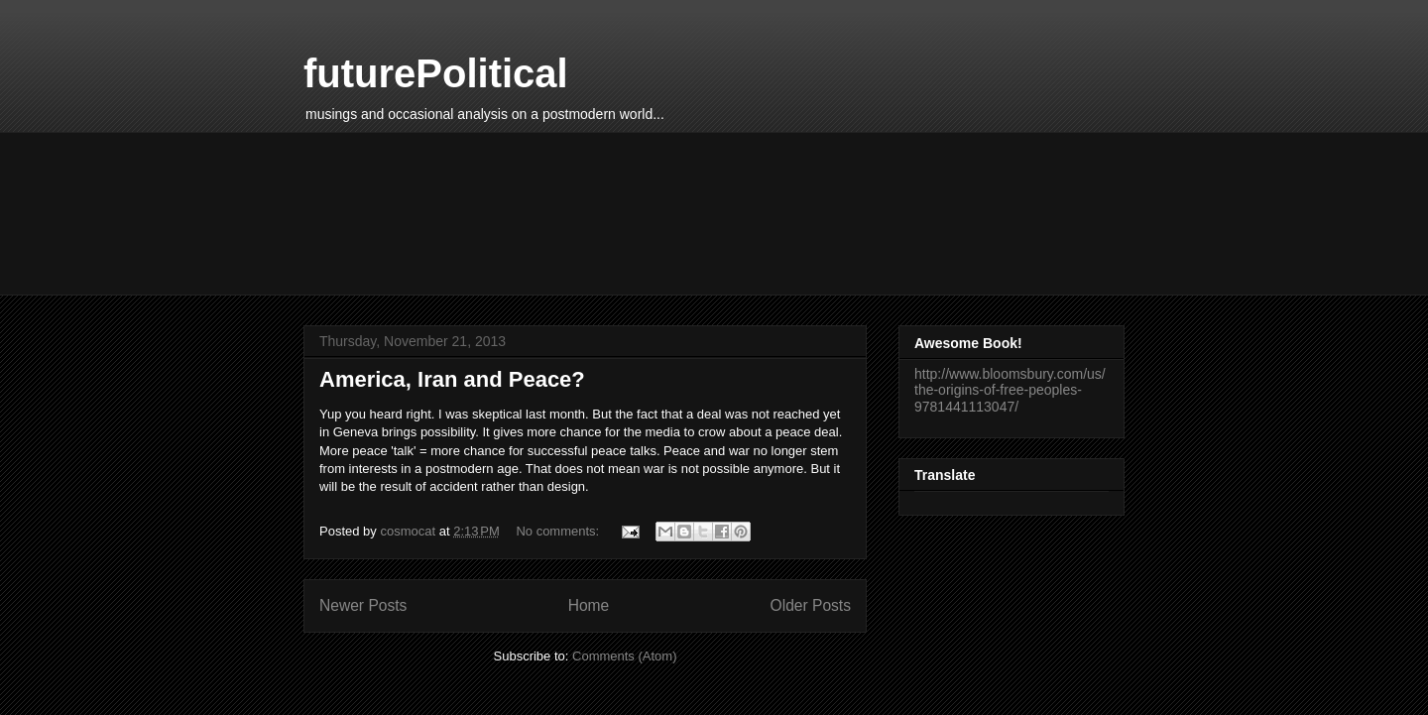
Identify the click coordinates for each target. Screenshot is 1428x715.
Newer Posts (363, 605)
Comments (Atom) (624, 656)
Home (589, 605)
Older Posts (811, 605)
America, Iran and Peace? (452, 379)
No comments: (559, 531)
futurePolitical (435, 73)
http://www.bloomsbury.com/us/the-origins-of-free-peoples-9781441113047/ (1010, 391)
